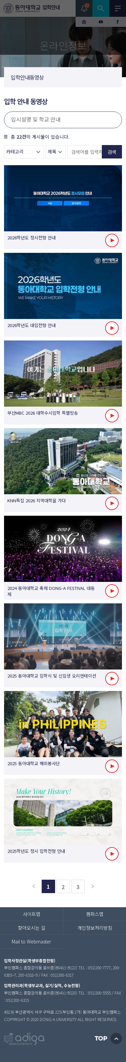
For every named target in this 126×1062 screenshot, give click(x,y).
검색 (112, 151)
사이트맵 (31, 914)
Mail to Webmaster (31, 941)
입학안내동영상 (27, 77)
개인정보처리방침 (94, 927)
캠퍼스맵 (94, 914)
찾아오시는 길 (31, 927)
